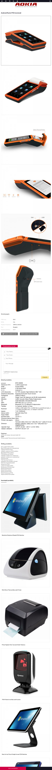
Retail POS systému (6, 470)
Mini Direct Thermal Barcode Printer (11, 590)
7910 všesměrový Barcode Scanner (11, 699)
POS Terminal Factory (7, 460)
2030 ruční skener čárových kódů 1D (10, 435)
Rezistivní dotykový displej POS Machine (13, 535)
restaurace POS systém (7, 465)
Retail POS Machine (6, 468)
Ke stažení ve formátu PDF (30, 334)
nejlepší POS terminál (6, 449)
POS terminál (4, 458)
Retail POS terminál (6, 471)
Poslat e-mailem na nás (10, 334)
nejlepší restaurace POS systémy (9, 451)
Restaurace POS (5, 464)
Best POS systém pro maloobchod (10, 448)
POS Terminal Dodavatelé (8, 462)
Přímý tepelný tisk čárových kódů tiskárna (13, 644)
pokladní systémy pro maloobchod (10, 457)
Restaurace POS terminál (7, 467)
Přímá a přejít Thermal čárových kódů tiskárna (13, 438)
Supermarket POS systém (7, 474)
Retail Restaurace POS (7, 473)
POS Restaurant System (7, 454)
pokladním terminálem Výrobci (9, 461)
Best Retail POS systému (7, 452)
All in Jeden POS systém (7, 446)
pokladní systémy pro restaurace (9, 455)
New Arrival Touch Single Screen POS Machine (14, 754)
